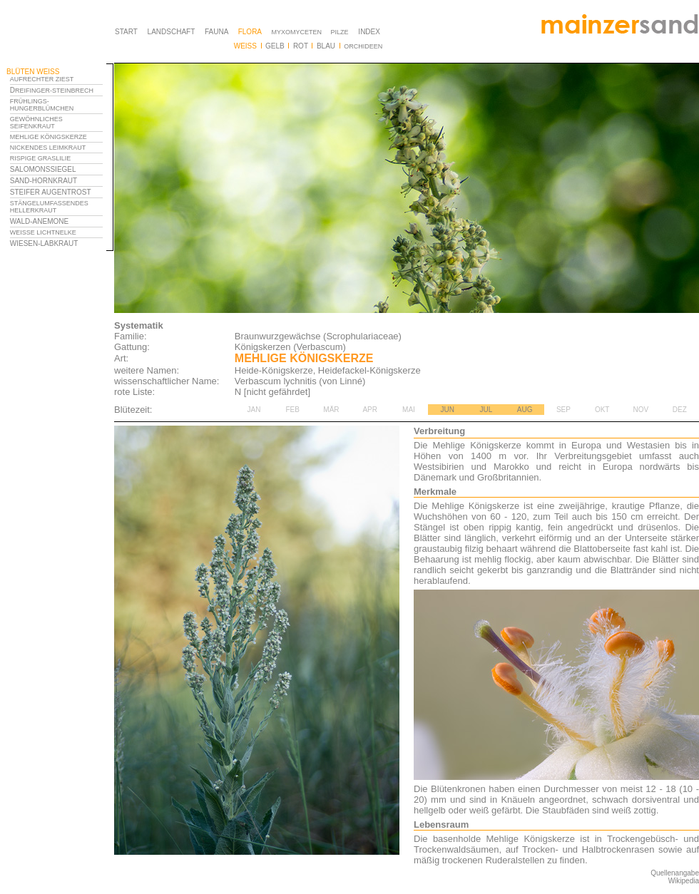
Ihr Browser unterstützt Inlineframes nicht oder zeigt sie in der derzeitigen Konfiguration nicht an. (60, 184)
